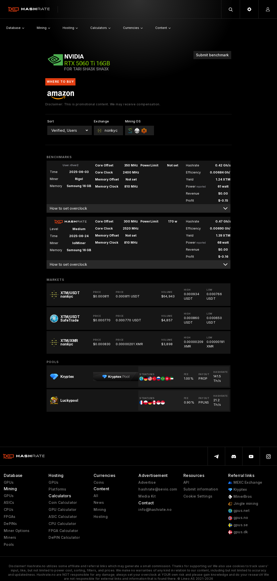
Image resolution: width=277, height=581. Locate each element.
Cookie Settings (197, 496)
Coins (99, 482)
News (99, 503)
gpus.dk (238, 532)
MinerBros (240, 497)
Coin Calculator (63, 503)
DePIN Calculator (64, 537)
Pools (9, 545)
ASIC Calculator (63, 517)
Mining (100, 510)
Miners (10, 537)
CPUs (8, 510)
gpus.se (238, 525)
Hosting (101, 517)
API (186, 482)
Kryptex (237, 489)
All (96, 496)
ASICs (9, 503)
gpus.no (238, 518)
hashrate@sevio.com (157, 489)
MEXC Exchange (245, 482)
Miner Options (17, 531)
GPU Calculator (62, 510)
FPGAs (9, 517)
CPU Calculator (62, 524)
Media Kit (147, 496)
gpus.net (239, 511)
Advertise (147, 482)
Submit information (200, 489)
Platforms (57, 489)
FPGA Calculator (63, 531)
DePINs (10, 524)
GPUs (9, 482)
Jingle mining (243, 504)
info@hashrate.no (154, 510)
